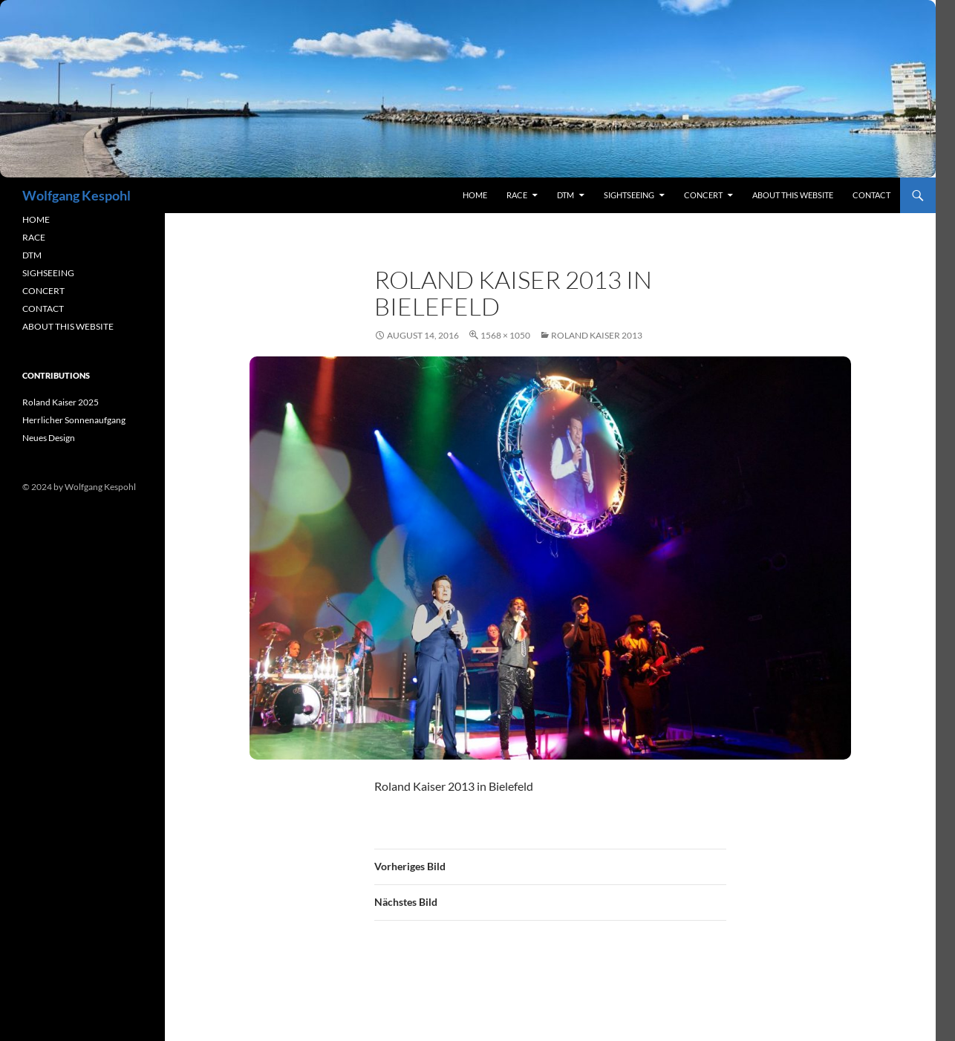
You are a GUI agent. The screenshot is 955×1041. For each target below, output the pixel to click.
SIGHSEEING (48, 272)
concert (703, 195)
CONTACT (43, 308)
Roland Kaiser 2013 (596, 335)
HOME (36, 219)
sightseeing (629, 195)
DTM (565, 195)
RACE (516, 195)
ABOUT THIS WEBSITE (68, 326)
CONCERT (43, 290)
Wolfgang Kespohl (76, 195)
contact (871, 195)
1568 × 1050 (505, 335)
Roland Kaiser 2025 (60, 402)
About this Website (792, 195)
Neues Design (48, 437)
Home (475, 195)
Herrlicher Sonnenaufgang (74, 419)
